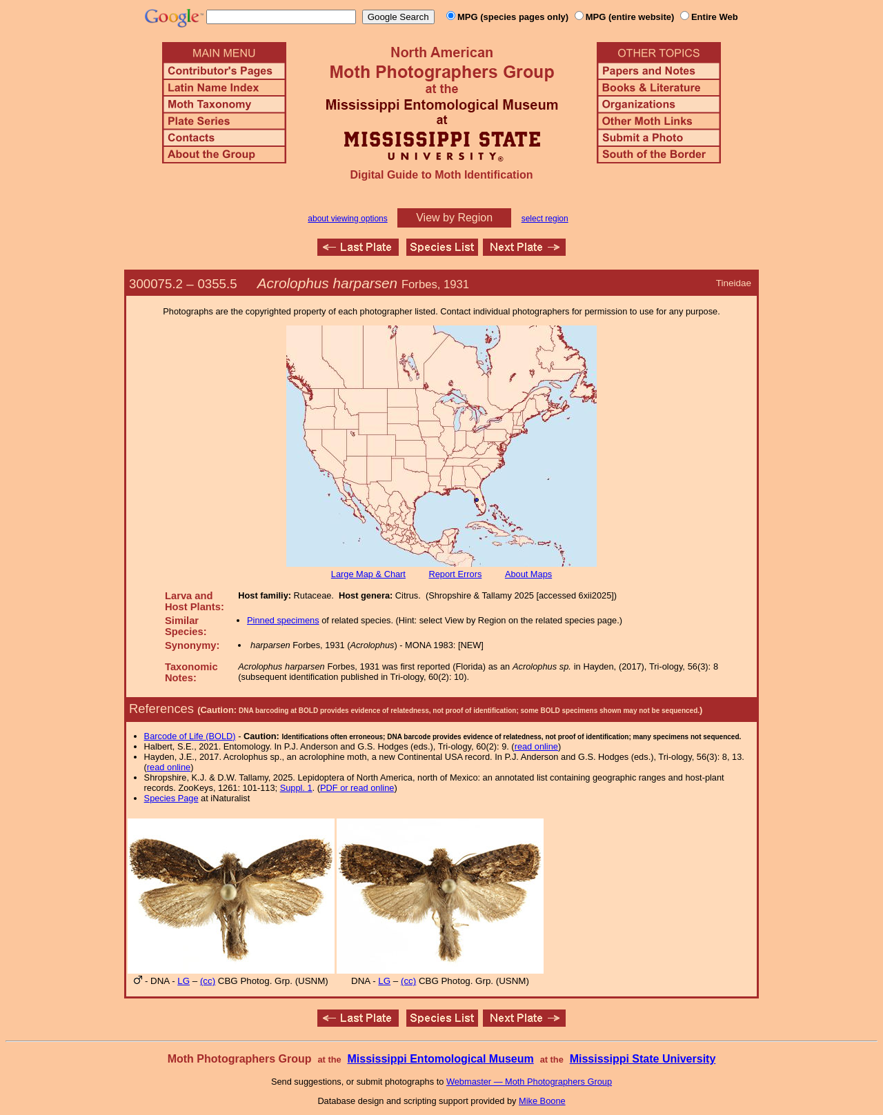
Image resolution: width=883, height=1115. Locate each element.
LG (183, 981)
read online (536, 746)
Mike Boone (542, 1101)
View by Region (454, 217)
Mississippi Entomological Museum (440, 1059)
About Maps (528, 574)
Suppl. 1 (296, 788)
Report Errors (455, 574)
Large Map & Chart (368, 574)
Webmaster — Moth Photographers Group (529, 1081)
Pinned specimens (283, 620)
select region (545, 218)
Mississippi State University (643, 1059)
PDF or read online (357, 788)
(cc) (207, 981)
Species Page (171, 798)
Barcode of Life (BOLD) (190, 736)
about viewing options (347, 218)
